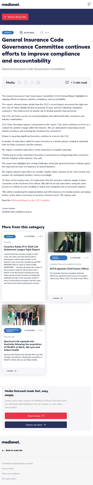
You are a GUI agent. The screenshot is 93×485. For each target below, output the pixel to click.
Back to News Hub (15, 16)
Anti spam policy (9, 478)
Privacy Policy (8, 468)
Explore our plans (36, 424)
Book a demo (36, 415)
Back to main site (12, 450)
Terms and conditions (11, 473)
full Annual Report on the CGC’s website (30, 200)
